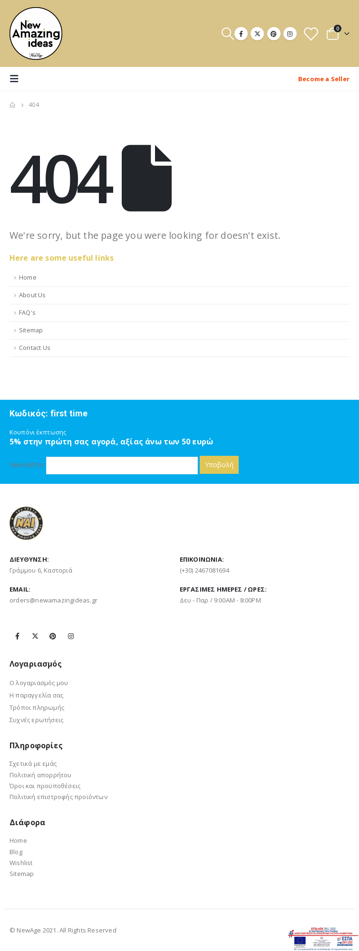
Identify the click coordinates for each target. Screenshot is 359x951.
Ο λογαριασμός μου (39, 682)
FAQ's (27, 313)
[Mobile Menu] (17, 79)
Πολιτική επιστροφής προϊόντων (58, 796)
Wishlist (21, 862)
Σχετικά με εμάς (33, 763)
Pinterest (53, 636)
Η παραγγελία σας (36, 695)
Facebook (17, 636)
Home (28, 277)
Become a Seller (323, 79)
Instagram (71, 636)
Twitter (35, 636)
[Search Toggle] (228, 33)
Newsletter (104, 464)
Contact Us (34, 348)
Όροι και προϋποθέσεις (45, 786)
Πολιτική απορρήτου (41, 775)
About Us (32, 295)
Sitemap (31, 330)
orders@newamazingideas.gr (53, 600)
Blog (16, 851)
